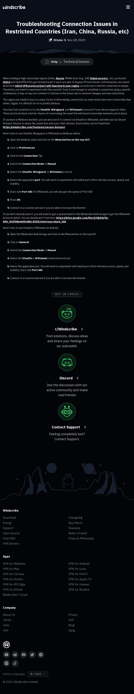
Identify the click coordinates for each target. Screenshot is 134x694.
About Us (9, 615)
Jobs (6, 625)
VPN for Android (78, 563)
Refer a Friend (77, 533)
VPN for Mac (11, 569)
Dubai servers (98, 78)
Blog (71, 625)
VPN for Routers (79, 589)
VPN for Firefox (13, 579)
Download (9, 517)
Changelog (75, 517)
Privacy (73, 615)
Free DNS (9, 538)
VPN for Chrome (13, 574)
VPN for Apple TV (80, 579)
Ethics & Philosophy (81, 538)
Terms (7, 620)
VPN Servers (11, 543)
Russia (60, 78)
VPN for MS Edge (14, 584)
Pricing (7, 523)
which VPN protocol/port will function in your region (47, 85)
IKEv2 (6, 82)
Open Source (11, 533)
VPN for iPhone (13, 589)
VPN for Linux (77, 569)
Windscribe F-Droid (15, 595)
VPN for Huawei (78, 584)
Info (5, 630)
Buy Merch (75, 523)
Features (74, 528)
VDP (71, 620)
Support (8, 528)
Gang (71, 630)
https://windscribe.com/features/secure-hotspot (34, 127)
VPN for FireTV (78, 574)
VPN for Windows (14, 563)
